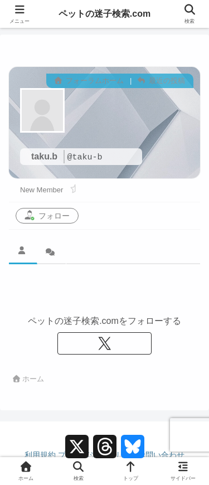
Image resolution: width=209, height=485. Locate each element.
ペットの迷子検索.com (104, 13)
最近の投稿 (161, 80)
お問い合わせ (161, 454)
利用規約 (40, 454)
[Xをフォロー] (104, 343)
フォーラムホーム (89, 80)
